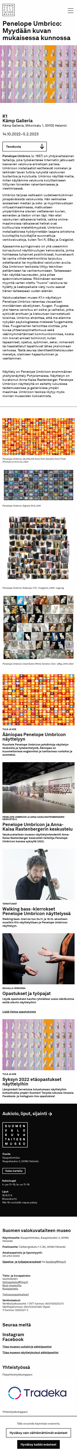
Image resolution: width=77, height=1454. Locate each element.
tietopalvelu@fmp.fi (15, 1282)
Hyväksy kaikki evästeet (38, 1444)
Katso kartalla (15, 1170)
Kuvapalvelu (10, 1288)
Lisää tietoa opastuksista (19, 1011)
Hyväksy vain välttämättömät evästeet (38, 1433)
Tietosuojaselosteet (15, 1294)
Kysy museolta (11, 1285)
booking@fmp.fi (56, 1261)
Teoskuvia (25, 146)
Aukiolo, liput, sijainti (24, 1113)
